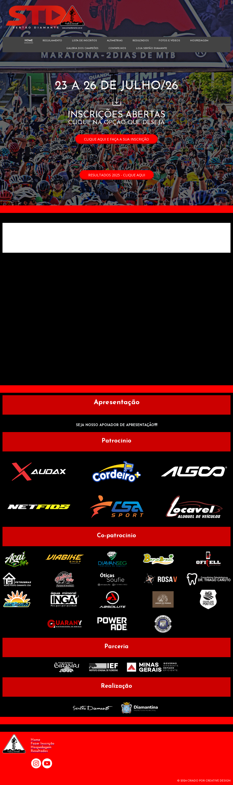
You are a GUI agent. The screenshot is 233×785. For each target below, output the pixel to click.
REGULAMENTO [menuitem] (52, 40)
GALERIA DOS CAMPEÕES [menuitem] (82, 48)
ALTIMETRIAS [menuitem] (115, 40)
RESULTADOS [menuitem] (141, 40)
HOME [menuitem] (29, 40)
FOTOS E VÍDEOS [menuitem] (169, 40)
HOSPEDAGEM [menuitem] (199, 40)
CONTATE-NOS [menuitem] (117, 48)
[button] (116, 139)
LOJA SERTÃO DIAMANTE (151, 48)
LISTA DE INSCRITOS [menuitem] (84, 40)
